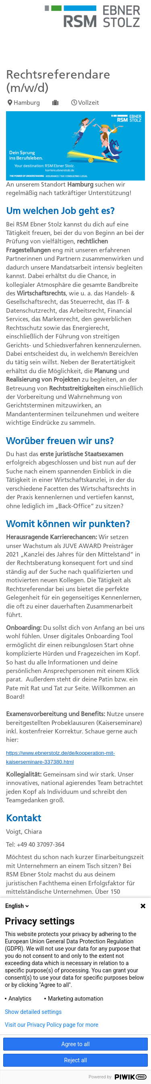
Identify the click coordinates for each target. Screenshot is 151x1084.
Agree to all (75, 1044)
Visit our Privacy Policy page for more (51, 1025)
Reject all (75, 1060)
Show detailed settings (33, 1012)
